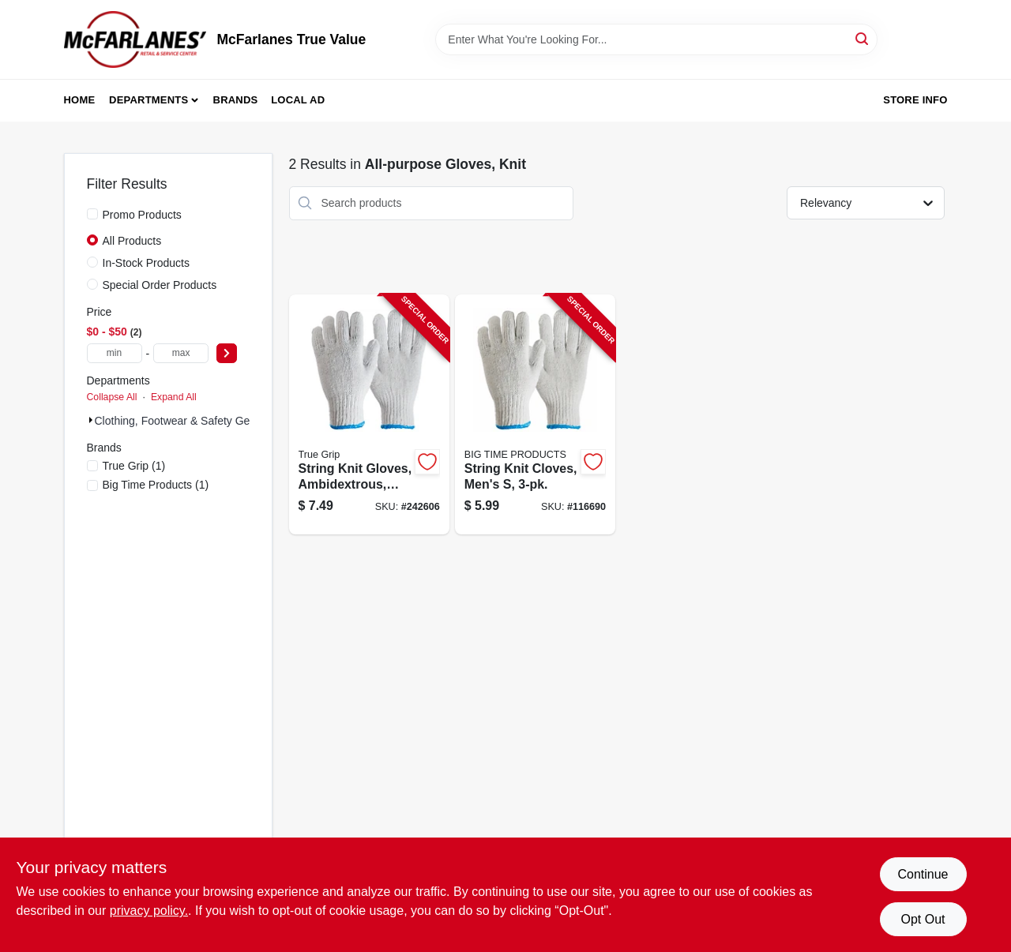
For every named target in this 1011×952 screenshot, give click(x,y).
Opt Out (922, 919)
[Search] (862, 38)
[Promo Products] (92, 213)
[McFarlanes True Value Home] (135, 39)
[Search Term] (656, 39)
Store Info (915, 100)
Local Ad (298, 100)
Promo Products (142, 215)
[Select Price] (226, 353)
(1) (134, 465)
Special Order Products (160, 285)
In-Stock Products (146, 263)
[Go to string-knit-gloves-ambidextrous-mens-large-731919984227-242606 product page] (369, 414)
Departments (148, 100)
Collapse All (112, 397)
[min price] (114, 353)
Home (80, 100)
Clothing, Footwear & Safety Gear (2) (185, 420)
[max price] (181, 353)
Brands (235, 100)
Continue (922, 874)
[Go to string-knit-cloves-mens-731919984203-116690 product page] (535, 414)
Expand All (174, 397)
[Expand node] (90, 420)
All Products (132, 241)
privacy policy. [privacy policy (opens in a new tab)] (149, 910)
